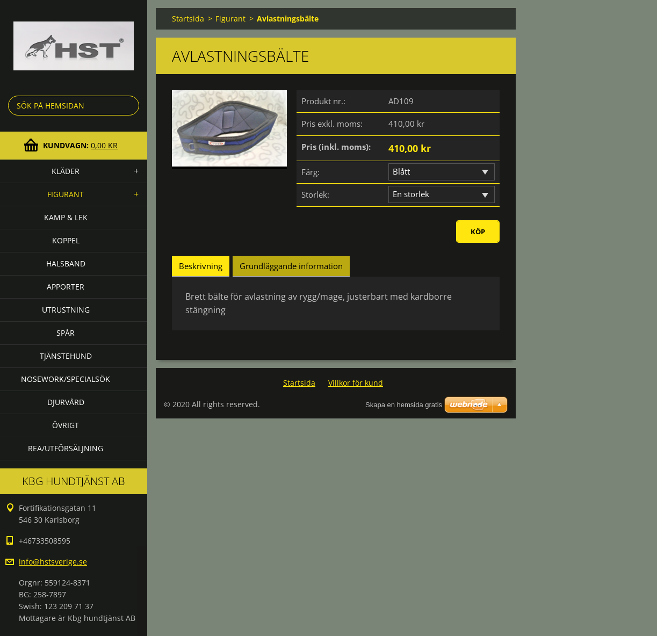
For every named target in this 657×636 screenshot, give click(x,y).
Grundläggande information (291, 266)
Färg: (310, 172)
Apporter (65, 286)
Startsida (188, 18)
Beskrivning (200, 266)
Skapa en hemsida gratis (403, 405)
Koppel (66, 240)
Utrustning (66, 310)
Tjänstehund (66, 356)
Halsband (65, 263)
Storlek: (315, 194)
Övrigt (65, 425)
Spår (65, 333)
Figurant (65, 194)
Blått (401, 171)
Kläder (66, 171)
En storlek (411, 194)
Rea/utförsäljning (65, 448)
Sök (129, 105)
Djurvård (65, 402)
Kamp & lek (66, 217)
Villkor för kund (355, 383)
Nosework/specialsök (65, 379)
